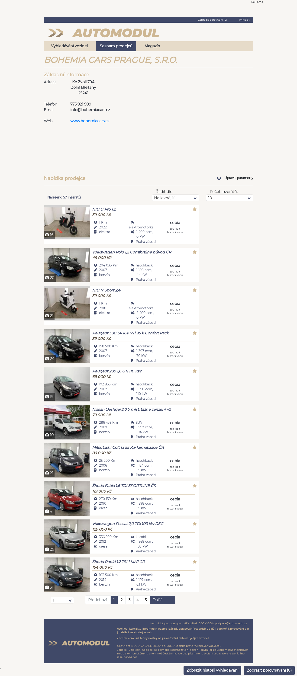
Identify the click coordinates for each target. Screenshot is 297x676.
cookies (122, 632)
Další (157, 603)
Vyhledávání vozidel (69, 46)
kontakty (135, 632)
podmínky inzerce (155, 632)
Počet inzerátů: (224, 191)
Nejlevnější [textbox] (164, 198)
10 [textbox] (210, 198)
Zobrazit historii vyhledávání (212, 670)
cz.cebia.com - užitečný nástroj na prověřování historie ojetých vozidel (163, 641)
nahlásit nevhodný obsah (135, 636)
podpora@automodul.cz (231, 626)
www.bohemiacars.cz (89, 121)
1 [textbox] (53, 603)
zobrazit (175, 230)
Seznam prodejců (116, 46)
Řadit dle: (164, 191)
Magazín (152, 46)
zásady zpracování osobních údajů (192, 632)
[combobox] (175, 198)
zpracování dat (239, 632)
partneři (222, 632)
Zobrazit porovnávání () (269, 670)
